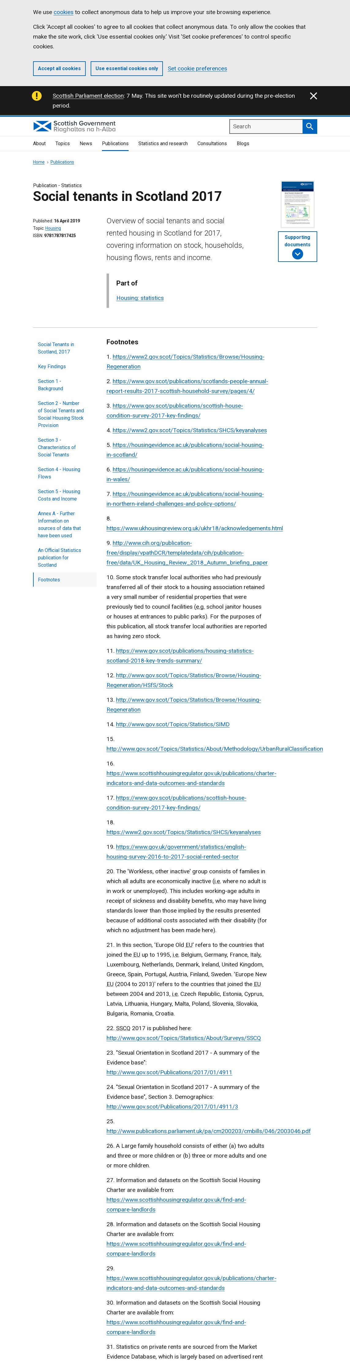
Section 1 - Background (50, 384)
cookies (63, 12)
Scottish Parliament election (88, 95)
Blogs (243, 143)
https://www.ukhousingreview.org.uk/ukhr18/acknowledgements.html (195, 528)
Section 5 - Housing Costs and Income (59, 495)
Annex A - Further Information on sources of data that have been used (59, 525)
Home (39, 162)
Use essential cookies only (127, 68)
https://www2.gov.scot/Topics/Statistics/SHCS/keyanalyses (190, 430)
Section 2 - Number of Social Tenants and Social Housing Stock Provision (61, 414)
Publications (115, 143)
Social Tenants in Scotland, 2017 (56, 348)
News (86, 143)
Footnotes (49, 580)
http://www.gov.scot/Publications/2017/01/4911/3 (172, 1106)
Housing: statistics (140, 297)
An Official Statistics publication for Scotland (59, 557)
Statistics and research (163, 143)
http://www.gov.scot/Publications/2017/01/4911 (169, 1072)
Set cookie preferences (197, 68)
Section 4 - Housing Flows (59, 473)
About (39, 143)
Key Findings (52, 366)
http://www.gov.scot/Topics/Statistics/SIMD (173, 724)
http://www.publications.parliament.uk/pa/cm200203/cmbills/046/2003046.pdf (209, 1131)
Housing (53, 228)
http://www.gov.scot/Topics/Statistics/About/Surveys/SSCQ (184, 1038)
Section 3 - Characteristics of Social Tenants (57, 447)
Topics (62, 143)
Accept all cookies (59, 68)
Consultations (212, 143)
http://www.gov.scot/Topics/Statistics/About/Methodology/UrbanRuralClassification (215, 748)
